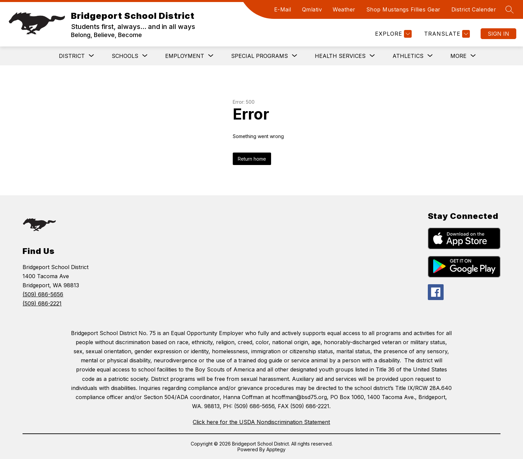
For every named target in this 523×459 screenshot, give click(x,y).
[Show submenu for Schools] (125, 56)
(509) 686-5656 (43, 294)
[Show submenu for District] (72, 56)
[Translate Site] (446, 34)
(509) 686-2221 (42, 303)
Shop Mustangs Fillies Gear (403, 9)
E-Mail (282, 9)
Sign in (498, 33)
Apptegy (276, 449)
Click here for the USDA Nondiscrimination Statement (261, 422)
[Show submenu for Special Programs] (259, 56)
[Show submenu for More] (458, 56)
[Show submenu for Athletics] (408, 56)
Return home (252, 159)
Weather (344, 9)
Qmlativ (312, 9)
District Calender (473, 9)
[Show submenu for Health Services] (340, 56)
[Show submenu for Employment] (184, 56)
